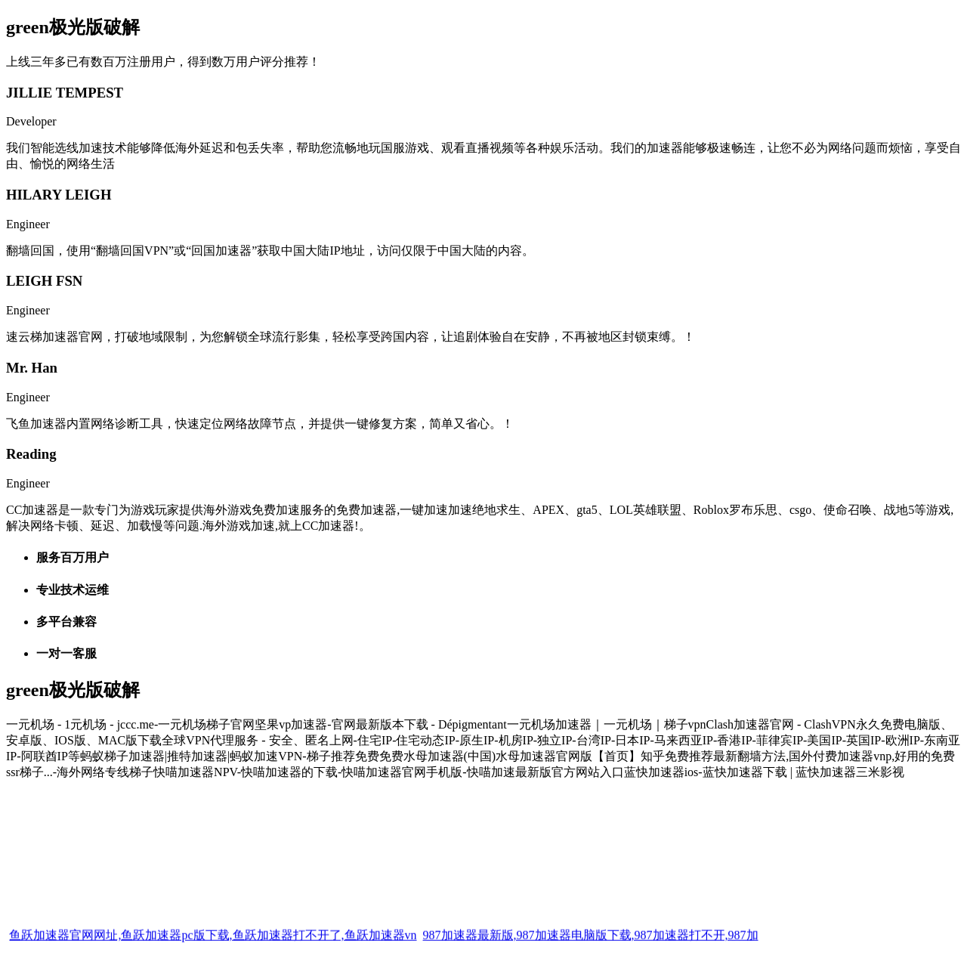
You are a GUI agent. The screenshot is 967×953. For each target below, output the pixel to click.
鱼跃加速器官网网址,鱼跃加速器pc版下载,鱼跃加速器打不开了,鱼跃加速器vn (212, 943)
